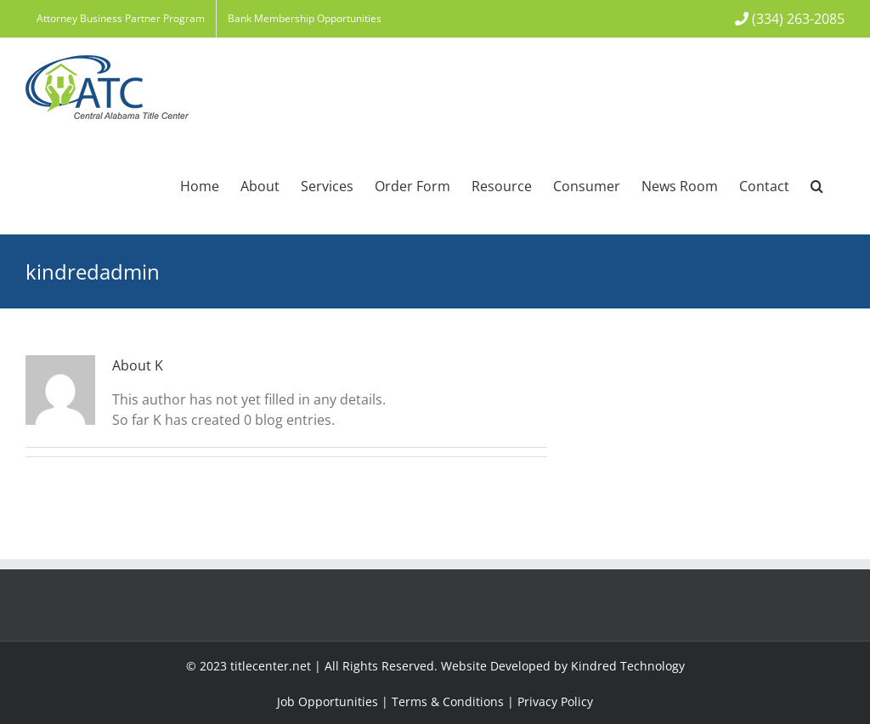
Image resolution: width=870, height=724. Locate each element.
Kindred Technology (628, 666)
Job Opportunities (327, 701)
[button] (817, 185)
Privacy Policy (555, 701)
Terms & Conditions (448, 701)
